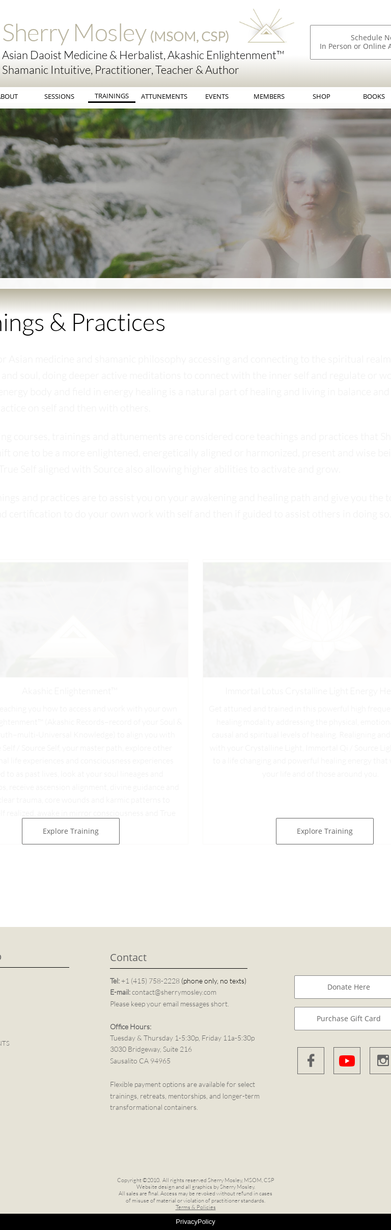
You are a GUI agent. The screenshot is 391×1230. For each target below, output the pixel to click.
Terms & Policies (196, 1207)
